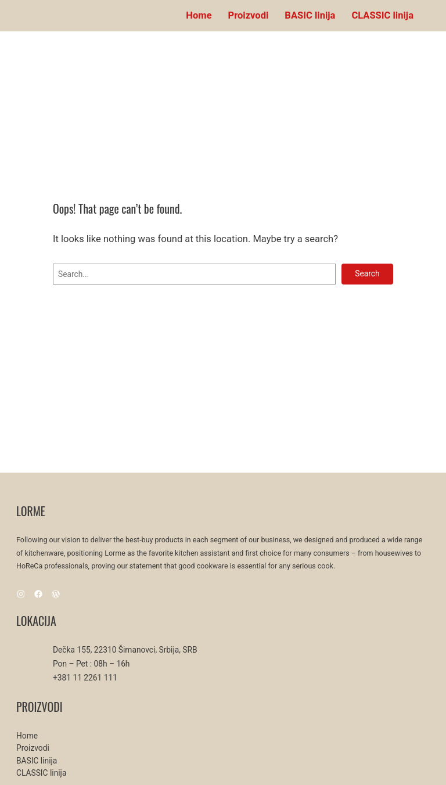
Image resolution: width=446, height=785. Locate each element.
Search (367, 273)
